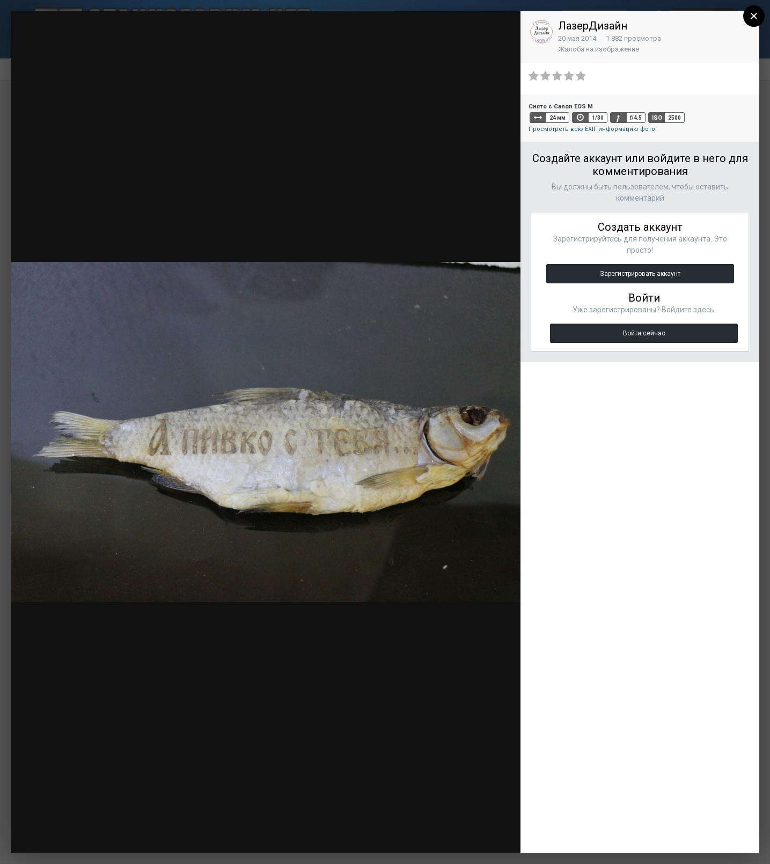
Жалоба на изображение (598, 49)
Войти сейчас (644, 333)
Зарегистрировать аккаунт (640, 273)
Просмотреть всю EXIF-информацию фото (592, 129)
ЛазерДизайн (592, 25)
